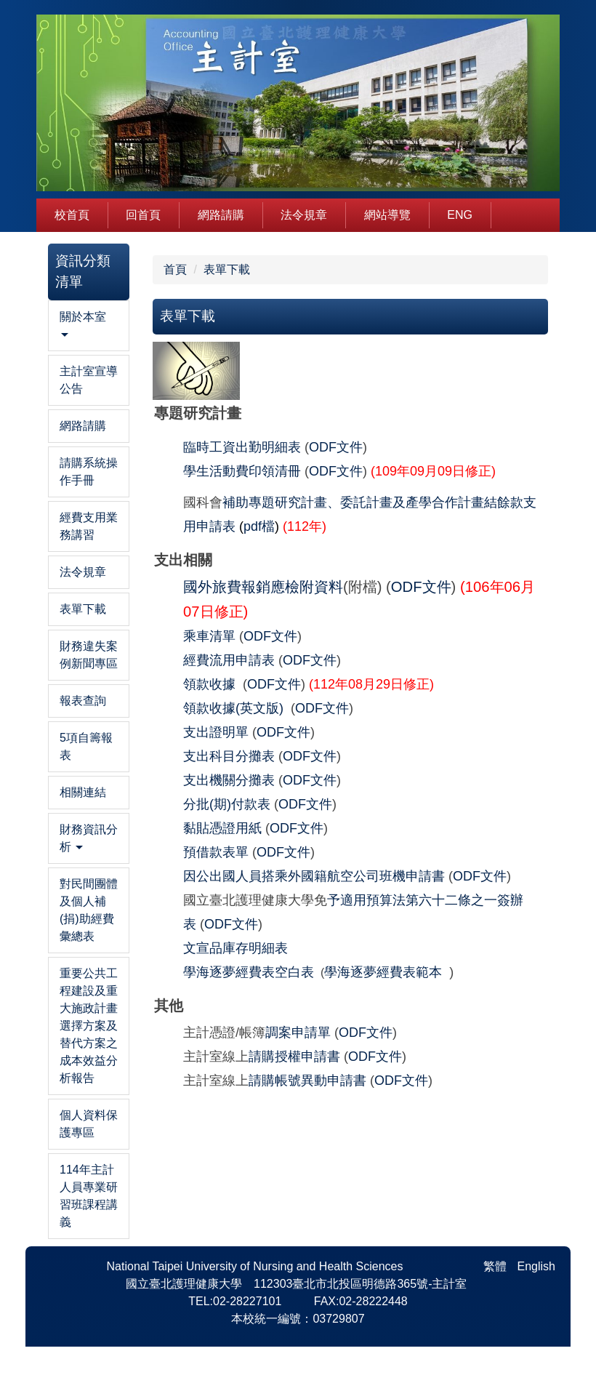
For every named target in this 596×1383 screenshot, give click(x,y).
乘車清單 (209, 636)
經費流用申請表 (230, 660)
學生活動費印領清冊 (242, 471)
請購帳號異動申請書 (307, 1080)
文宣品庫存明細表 (235, 948)
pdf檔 (259, 526)
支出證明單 (216, 732)
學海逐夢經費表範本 (383, 972)
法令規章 (304, 215)
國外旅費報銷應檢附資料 (263, 587)
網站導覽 (387, 215)
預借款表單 (216, 852)
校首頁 (72, 215)
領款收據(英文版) (233, 708)
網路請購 (221, 215)
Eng (459, 215)
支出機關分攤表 (229, 780)
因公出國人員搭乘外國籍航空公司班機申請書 (314, 876)
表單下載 (227, 269)
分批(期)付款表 (228, 804)
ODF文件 (336, 447)
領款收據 (209, 684)
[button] (89, 325)
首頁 (175, 269)
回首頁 (143, 215)
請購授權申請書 (294, 1056)
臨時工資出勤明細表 (242, 447)
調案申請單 (298, 1032)
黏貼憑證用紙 (222, 828)
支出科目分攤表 (230, 756)
